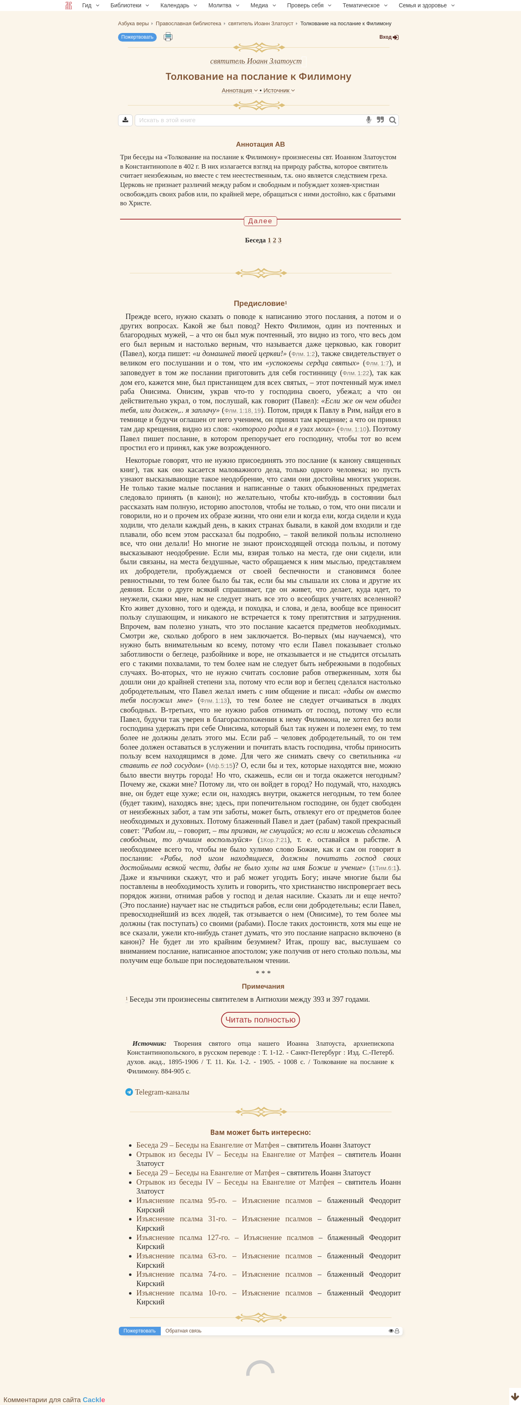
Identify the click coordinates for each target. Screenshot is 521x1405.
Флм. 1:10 (352, 429)
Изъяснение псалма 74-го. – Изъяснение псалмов (227, 1274)
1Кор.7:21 (273, 839)
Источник (279, 90)
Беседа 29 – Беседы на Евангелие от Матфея (208, 1145)
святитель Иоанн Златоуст (256, 61)
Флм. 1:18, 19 (242, 410)
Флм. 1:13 (213, 700)
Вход (389, 37)
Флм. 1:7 (377, 363)
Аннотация (241, 90)
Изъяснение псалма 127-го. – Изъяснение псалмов (227, 1237)
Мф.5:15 (220, 765)
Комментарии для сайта (54, 1400)
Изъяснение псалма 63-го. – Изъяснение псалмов (227, 1255)
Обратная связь (183, 1331)
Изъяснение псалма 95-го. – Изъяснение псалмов (227, 1200)
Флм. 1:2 (303, 353)
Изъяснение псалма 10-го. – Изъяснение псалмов (227, 1292)
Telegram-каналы (162, 1092)
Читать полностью (260, 1019)
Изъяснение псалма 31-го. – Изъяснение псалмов (227, 1218)
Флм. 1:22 (355, 372)
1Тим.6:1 (384, 867)
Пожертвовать (137, 37)
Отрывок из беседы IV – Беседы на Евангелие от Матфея (237, 1154)
